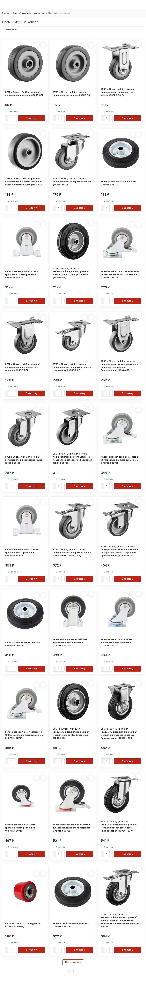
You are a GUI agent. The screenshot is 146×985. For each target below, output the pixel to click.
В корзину (32, 118)
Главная (5, 13)
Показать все (73, 962)
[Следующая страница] (77, 971)
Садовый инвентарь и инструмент (29, 13)
